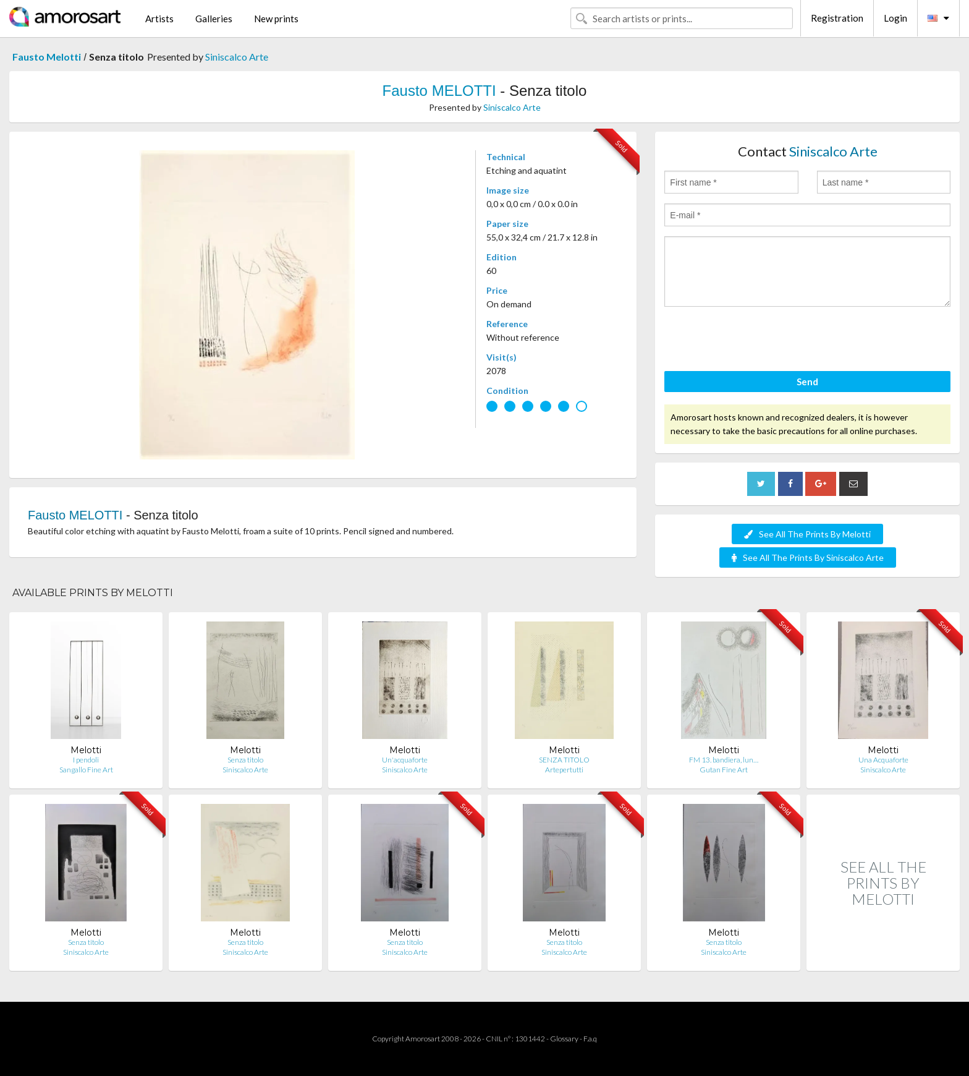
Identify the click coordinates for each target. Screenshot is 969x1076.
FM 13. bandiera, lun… (723, 759)
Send (807, 381)
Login (895, 17)
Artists (159, 18)
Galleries (213, 18)
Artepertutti (564, 769)
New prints (276, 18)
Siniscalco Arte (236, 56)
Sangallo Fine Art (86, 769)
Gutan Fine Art (724, 769)
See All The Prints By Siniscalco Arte (808, 557)
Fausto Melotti (46, 56)
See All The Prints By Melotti (807, 534)
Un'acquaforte (405, 759)
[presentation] (758, 341)
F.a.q (590, 1038)
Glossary (564, 1038)
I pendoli (86, 759)
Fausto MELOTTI (439, 90)
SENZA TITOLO (564, 759)
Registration (837, 17)
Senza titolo (245, 759)
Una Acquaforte (883, 759)
